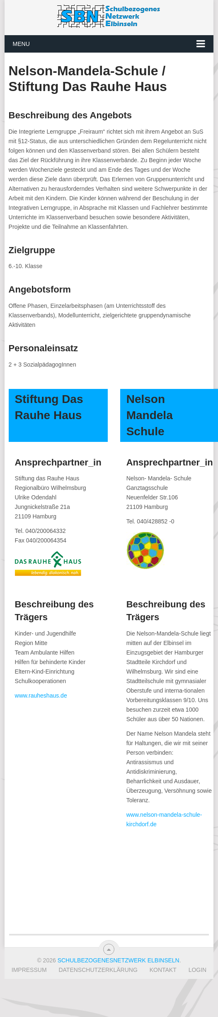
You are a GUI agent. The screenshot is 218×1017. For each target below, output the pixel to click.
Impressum (29, 970)
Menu (21, 44)
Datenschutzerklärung (97, 970)
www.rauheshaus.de (41, 695)
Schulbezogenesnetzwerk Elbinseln (118, 960)
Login (198, 970)
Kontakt (163, 970)
